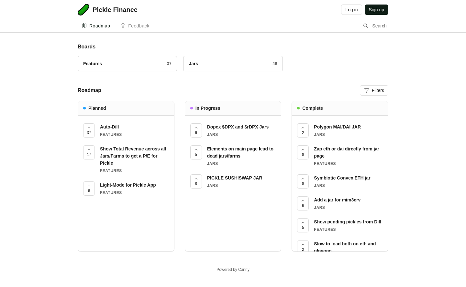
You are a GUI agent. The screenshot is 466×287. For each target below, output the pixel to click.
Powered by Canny (232, 269)
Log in (351, 9)
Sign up (376, 9)
